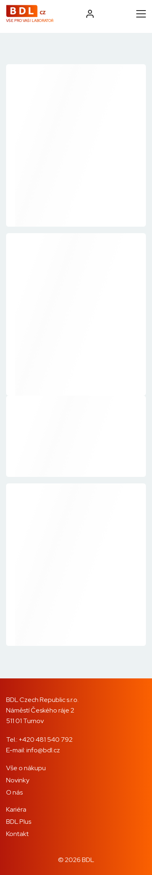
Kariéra (16, 809)
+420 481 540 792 (46, 739)
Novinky (17, 780)
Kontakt (17, 834)
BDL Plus (18, 821)
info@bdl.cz (43, 750)
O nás (14, 792)
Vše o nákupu (26, 768)
